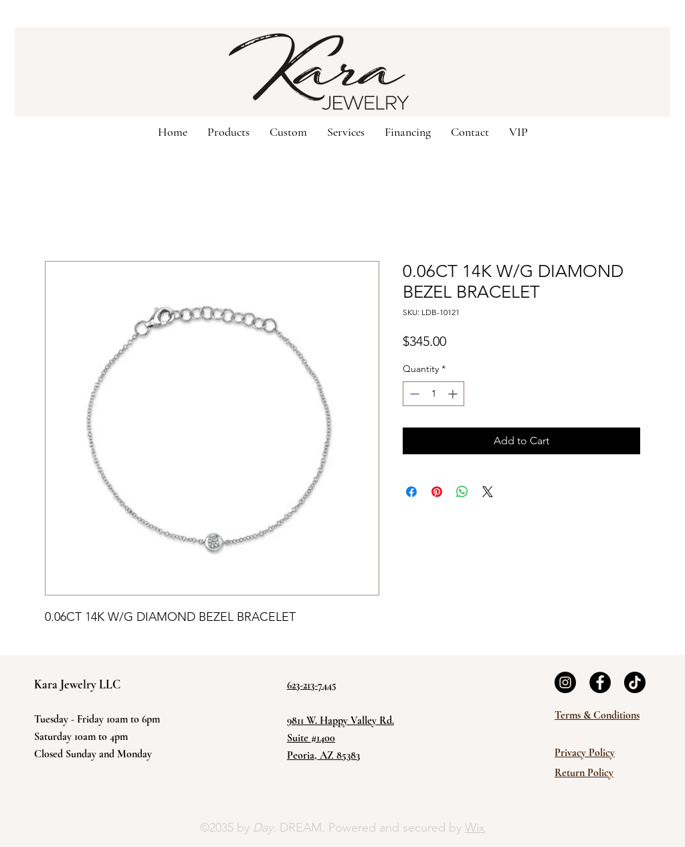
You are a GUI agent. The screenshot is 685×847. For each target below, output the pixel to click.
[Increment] (454, 393)
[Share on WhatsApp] (462, 492)
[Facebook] (600, 682)
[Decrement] (413, 393)
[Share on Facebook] (411, 492)
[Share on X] (488, 492)
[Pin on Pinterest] (437, 492)
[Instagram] (565, 682)
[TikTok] (635, 682)
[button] (288, 131)
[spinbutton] (433, 393)
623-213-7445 (311, 685)
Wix (475, 827)
